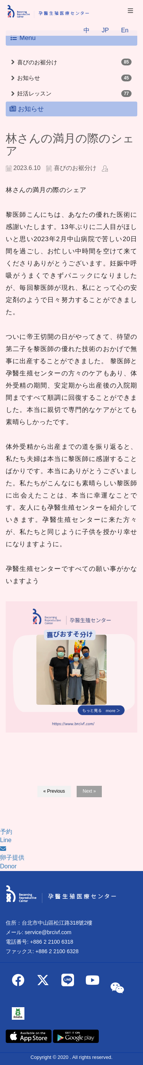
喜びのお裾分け (37, 62)
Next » (89, 791)
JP (105, 30)
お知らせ (28, 78)
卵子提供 (12, 857)
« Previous (54, 791)
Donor (8, 866)
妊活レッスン (34, 93)
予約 (6, 831)
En (125, 30)
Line (5, 840)
